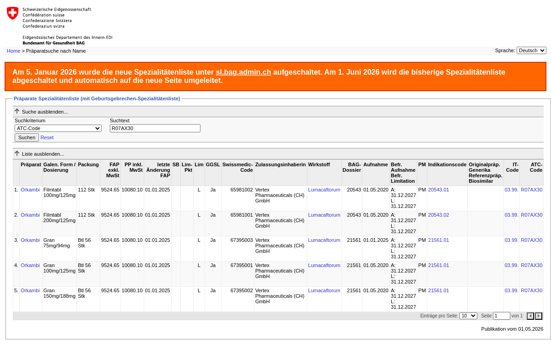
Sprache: (505, 50)
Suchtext (120, 120)
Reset (47, 137)
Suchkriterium (30, 120)
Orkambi (30, 189)
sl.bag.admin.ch (243, 72)
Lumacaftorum (324, 189)
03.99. (512, 189)
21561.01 (438, 240)
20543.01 (438, 189)
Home (13, 51)
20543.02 (438, 215)
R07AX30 (531, 189)
